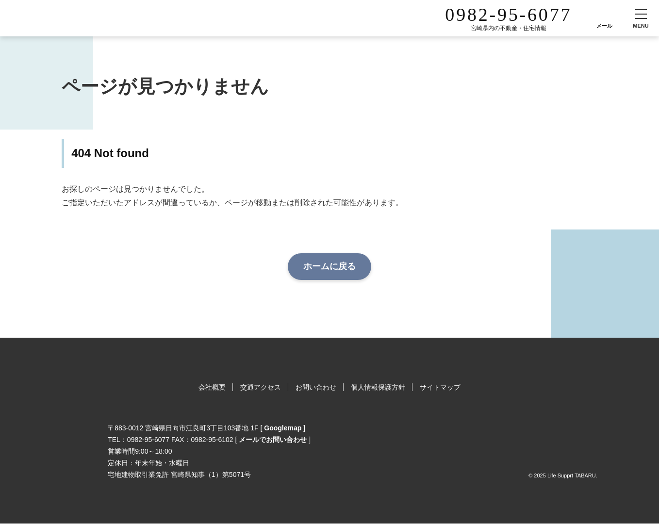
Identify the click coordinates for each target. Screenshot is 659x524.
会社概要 (212, 387)
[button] (641, 18)
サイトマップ (440, 387)
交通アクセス (260, 387)
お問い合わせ (316, 387)
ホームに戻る (329, 266)
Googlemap (282, 428)
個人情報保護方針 (378, 387)
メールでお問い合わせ (273, 439)
